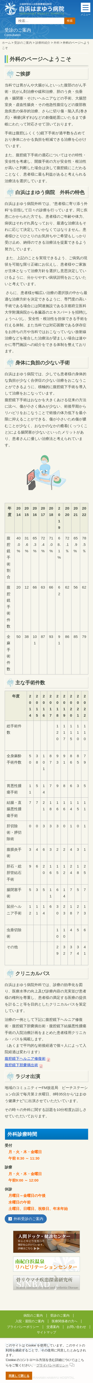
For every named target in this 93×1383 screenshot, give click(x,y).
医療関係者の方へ (64, 1321)
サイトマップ (46, 1332)
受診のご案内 (60, 1315)
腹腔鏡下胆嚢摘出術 (21, 1065)
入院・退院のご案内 (29, 1321)
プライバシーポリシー (23, 1327)
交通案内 (52, 1327)
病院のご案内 (33, 1315)
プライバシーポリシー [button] (52, 1365)
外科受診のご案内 (28, 1219)
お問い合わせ (76, 1327)
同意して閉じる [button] (19, 1375)
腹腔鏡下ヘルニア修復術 (25, 1058)
